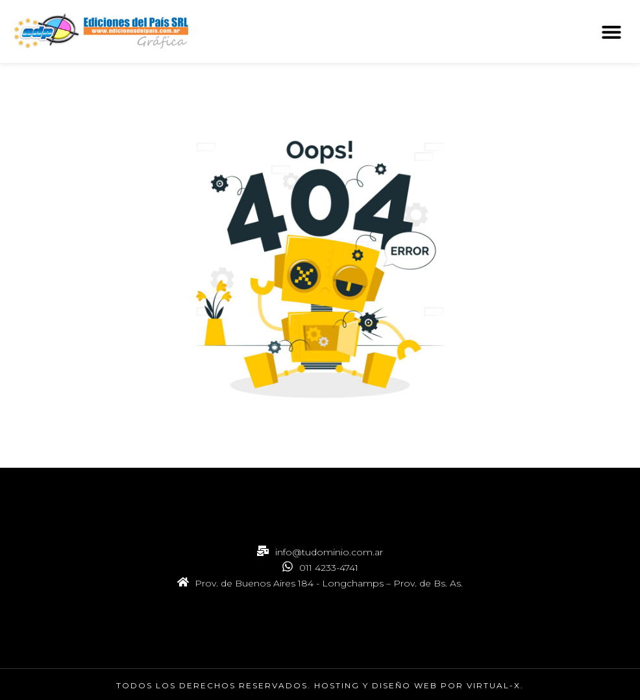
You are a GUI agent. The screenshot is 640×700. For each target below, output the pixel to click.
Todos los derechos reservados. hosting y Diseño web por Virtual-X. (320, 685)
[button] (611, 31)
